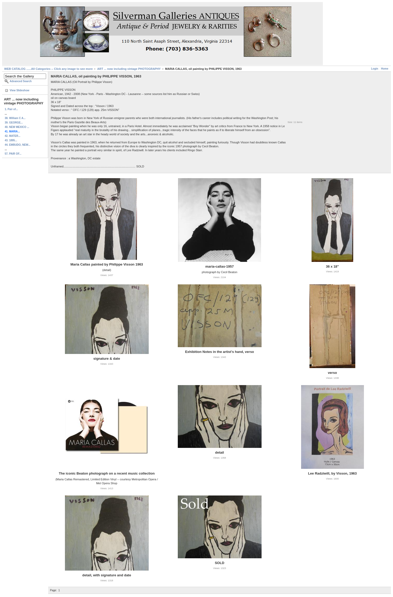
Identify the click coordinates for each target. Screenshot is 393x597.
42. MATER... (12, 135)
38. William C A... (15, 118)
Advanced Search (21, 81)
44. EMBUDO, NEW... (17, 144)
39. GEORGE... (14, 122)
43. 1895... (11, 140)
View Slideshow (19, 90)
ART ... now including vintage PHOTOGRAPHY (128, 68)
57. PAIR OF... (13, 153)
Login (374, 68)
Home (384, 68)
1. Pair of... (11, 109)
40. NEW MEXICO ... (17, 127)
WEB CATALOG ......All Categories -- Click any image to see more (48, 68)
